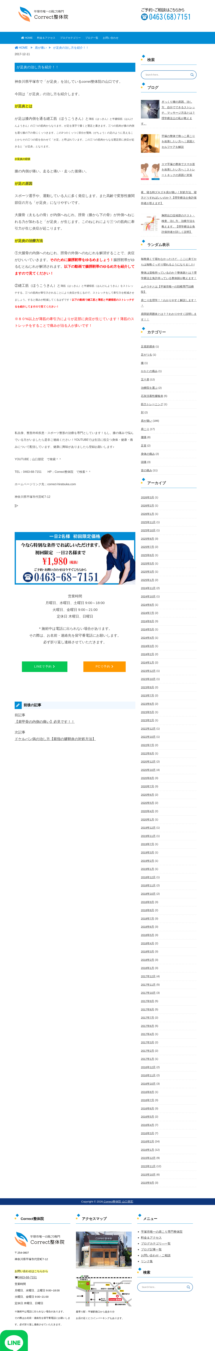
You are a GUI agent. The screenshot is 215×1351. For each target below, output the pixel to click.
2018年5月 (147, 905)
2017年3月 (147, 1010)
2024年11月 (148, 564)
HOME (27, 37)
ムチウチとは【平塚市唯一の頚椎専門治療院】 (168, 278)
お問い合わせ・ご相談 (156, 1221)
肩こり (145, 408)
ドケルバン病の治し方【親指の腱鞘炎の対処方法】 (55, 739)
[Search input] (166, 74)
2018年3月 (147, 921)
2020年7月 (147, 759)
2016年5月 (147, 1083)
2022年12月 (148, 702)
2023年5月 (147, 686)
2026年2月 (147, 483)
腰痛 (143, 416)
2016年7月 (147, 1067)
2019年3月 (147, 824)
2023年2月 (147, 694)
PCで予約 (104, 666)
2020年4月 (147, 783)
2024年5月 (147, 605)
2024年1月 (147, 637)
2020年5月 (147, 775)
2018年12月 (148, 848)
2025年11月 (148, 499)
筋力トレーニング (151, 383)
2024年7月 (147, 589)
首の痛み (146, 448)
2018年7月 (147, 888)
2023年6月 (147, 678)
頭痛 (143, 440)
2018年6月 (147, 897)
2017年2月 (147, 1018)
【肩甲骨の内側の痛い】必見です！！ (45, 722)
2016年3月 (147, 1099)
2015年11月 (148, 1132)
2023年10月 (148, 653)
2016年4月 (147, 1091)
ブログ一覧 (91, 37)
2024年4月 (147, 613)
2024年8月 (147, 580)
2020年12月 (148, 734)
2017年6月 (147, 994)
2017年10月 (148, 961)
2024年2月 (147, 629)
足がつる (146, 335)
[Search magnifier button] (192, 74)
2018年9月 (147, 872)
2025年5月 (147, 540)
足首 (143, 424)
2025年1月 (147, 556)
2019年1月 (147, 840)
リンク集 (147, 1226)
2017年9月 (147, 970)
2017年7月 (147, 986)
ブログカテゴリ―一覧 (156, 1209)
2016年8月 (147, 1059)
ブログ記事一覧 (151, 1215)
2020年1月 (147, 791)
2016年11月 (148, 1042)
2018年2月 (147, 929)
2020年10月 (148, 743)
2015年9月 (147, 1148)
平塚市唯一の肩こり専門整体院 (162, 1197)
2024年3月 (147, 621)
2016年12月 (148, 1035)
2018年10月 (148, 864)
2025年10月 (148, 507)
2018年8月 (147, 880)
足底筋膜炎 (147, 326)
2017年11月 (148, 953)
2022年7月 (147, 718)
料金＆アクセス (46, 37)
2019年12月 (148, 799)
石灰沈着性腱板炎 (151, 375)
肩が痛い (146, 400)
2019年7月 (147, 816)
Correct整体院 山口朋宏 (118, 1167)
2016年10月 (148, 1051)
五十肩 (145, 359)
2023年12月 (148, 645)
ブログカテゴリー (70, 37)
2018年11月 (148, 856)
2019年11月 (148, 807)
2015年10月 (148, 1140)
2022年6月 (147, 726)
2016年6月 (147, 1075)
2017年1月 (147, 1026)
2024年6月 (147, 597)
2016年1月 (147, 1116)
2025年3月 (147, 548)
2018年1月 (147, 937)
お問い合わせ (110, 37)
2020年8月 (147, 751)
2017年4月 (147, 1002)
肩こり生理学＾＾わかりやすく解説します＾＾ (168, 286)
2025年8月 (147, 516)
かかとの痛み (149, 351)
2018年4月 (147, 913)
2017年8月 (147, 978)
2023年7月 (147, 670)
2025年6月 (147, 532)
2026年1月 (147, 491)
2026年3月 (147, 475)
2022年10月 (148, 710)
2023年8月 (147, 662)
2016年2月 (147, 1107)
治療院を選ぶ (149, 367)
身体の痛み (147, 432)
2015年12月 (148, 1124)
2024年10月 (148, 572)
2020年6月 (147, 767)
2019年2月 (147, 832)
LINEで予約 (44, 666)
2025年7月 (147, 524)
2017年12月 (148, 945)
